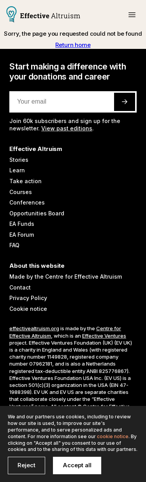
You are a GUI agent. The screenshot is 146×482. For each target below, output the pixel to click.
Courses (20, 192)
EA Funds (21, 223)
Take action (25, 181)
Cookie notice (28, 308)
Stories (18, 159)
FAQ (14, 245)
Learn (17, 170)
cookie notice (112, 436)
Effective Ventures (104, 336)
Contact (20, 287)
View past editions (66, 128)
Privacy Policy (28, 298)
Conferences (27, 202)
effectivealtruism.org (34, 328)
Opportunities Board (36, 213)
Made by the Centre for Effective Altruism (65, 276)
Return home (72, 45)
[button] (132, 15)
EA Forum (21, 234)
